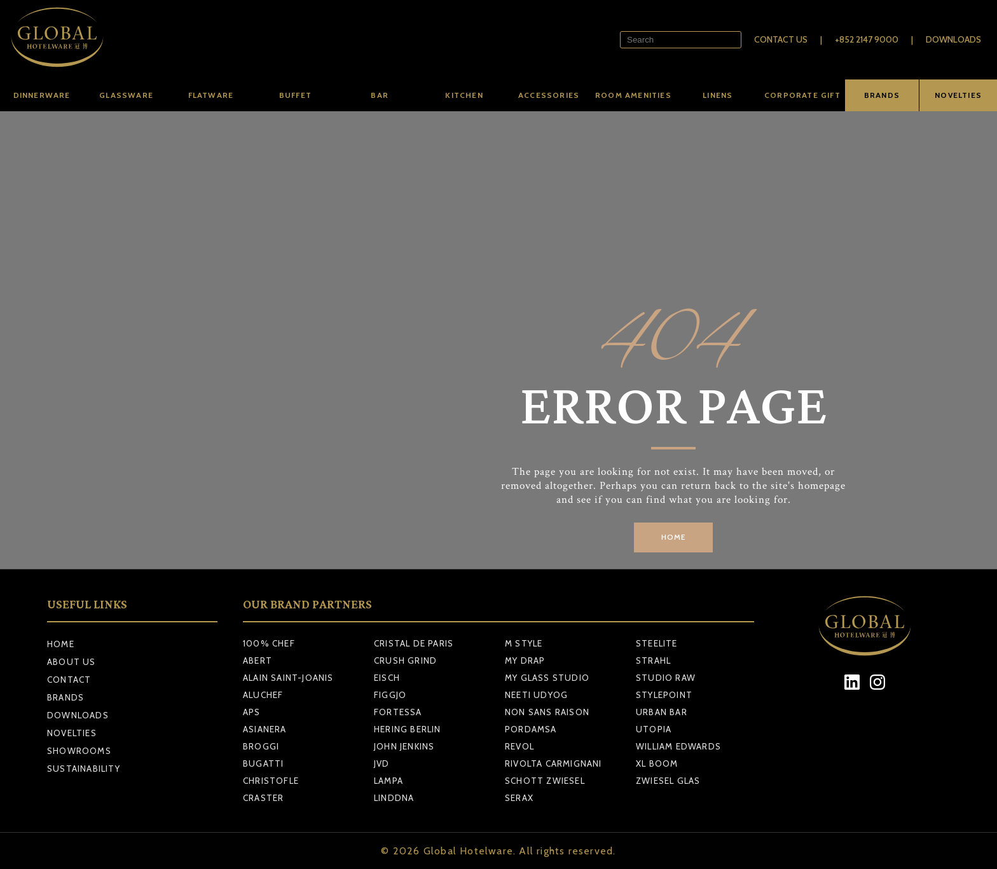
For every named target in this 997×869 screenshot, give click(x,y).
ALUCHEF (263, 695)
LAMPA (388, 781)
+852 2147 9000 (866, 39)
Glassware (126, 95)
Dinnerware (42, 95)
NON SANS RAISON (547, 712)
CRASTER (263, 798)
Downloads (953, 39)
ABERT (257, 660)
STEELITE (657, 643)
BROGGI (261, 746)
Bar (379, 95)
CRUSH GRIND (405, 660)
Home (60, 644)
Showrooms (79, 751)
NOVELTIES (958, 95)
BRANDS (882, 95)
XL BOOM (657, 763)
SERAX (519, 798)
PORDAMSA (531, 729)
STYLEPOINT (664, 695)
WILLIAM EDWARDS (678, 746)
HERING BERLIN (407, 729)
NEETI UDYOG (536, 695)
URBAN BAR (661, 712)
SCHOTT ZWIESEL (545, 781)
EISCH (387, 678)
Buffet (295, 95)
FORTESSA (398, 712)
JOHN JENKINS (404, 746)
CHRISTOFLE (271, 781)
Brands (65, 697)
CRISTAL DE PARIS (413, 643)
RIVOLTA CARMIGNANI (553, 763)
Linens (717, 95)
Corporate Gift (802, 95)
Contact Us (781, 39)
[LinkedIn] (852, 682)
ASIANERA (265, 729)
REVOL (519, 746)
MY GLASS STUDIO (547, 678)
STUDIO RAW (666, 678)
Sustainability (83, 768)
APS (252, 712)
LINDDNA (394, 798)
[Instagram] (878, 682)
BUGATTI (263, 763)
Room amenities (633, 95)
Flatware (211, 95)
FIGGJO (390, 695)
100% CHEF (269, 643)
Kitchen (464, 95)
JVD (382, 763)
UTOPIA (653, 729)
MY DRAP (525, 660)
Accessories (548, 95)
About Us (71, 662)
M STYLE (523, 643)
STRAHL (653, 660)
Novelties (72, 733)
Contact (69, 679)
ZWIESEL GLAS (668, 781)
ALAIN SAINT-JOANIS (288, 678)
